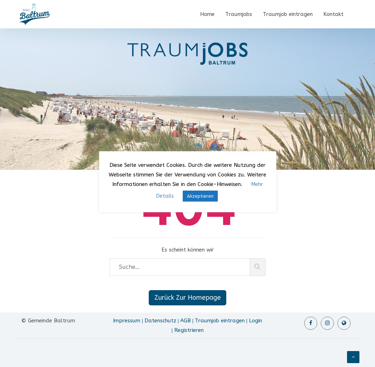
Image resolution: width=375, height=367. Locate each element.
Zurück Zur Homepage (187, 297)
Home (207, 14)
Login (255, 320)
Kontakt (333, 14)
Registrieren (189, 330)
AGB (185, 320)
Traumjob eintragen (288, 14)
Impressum (126, 320)
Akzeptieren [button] (200, 196)
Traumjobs (238, 14)
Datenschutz (160, 320)
